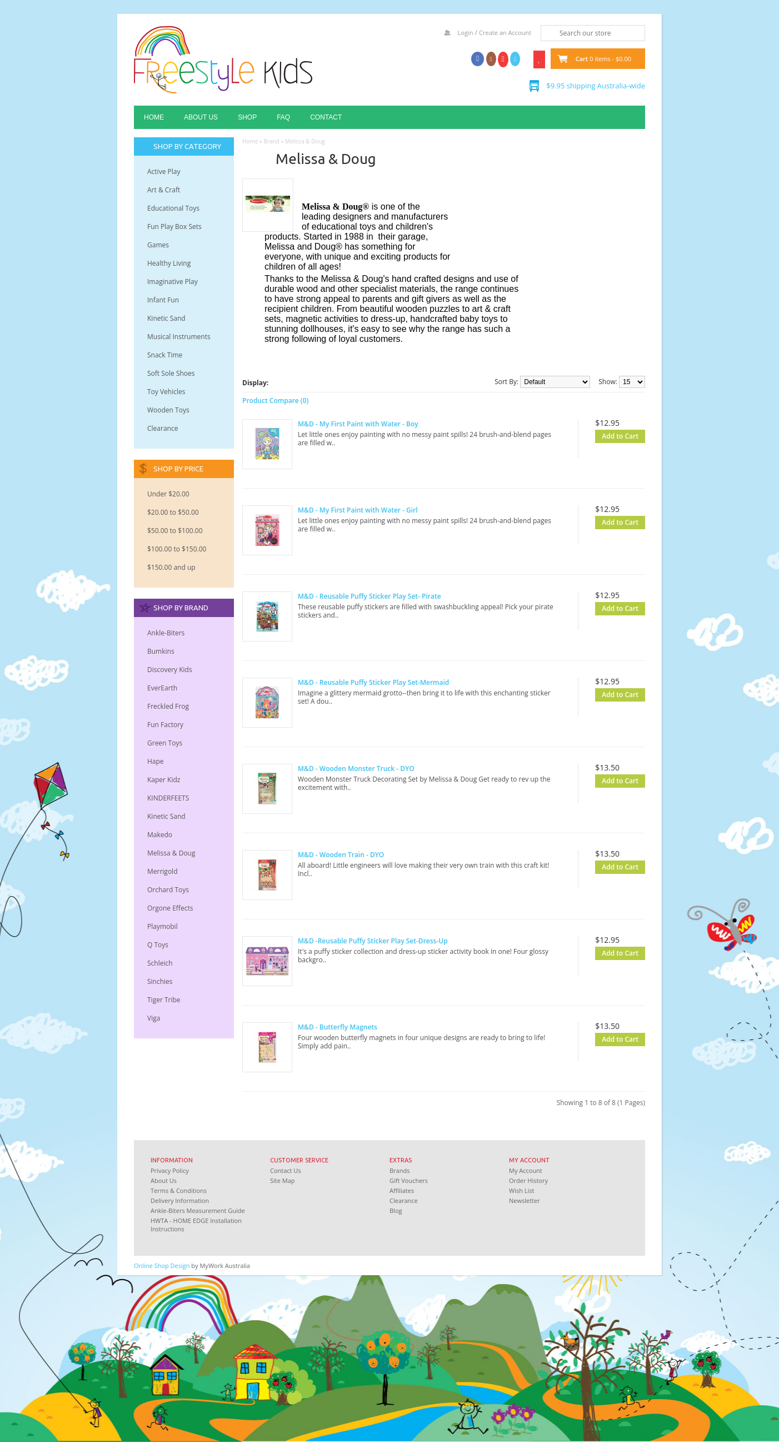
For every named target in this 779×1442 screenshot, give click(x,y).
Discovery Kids (169, 669)
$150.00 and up (171, 567)
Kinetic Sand (166, 318)
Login (465, 32)
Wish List (521, 1190)
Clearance (162, 428)
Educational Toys (173, 208)
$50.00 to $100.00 (175, 530)
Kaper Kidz (163, 779)
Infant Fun (163, 300)
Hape (155, 761)
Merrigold (162, 871)
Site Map (282, 1180)
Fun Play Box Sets (174, 226)
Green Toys (164, 743)
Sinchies (160, 981)
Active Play (163, 171)
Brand (271, 141)
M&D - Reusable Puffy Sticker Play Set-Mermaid (373, 682)
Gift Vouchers (409, 1180)
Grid (278, 382)
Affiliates (402, 1190)
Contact (326, 117)
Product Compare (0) (275, 400)
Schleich (160, 963)
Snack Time (164, 355)
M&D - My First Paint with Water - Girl (358, 510)
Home (154, 117)
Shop (247, 117)
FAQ (283, 117)
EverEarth (162, 688)
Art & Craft (163, 190)
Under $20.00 (168, 494)
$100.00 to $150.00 (176, 549)
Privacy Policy (170, 1170)
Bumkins (160, 651)
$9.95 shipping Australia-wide (595, 86)
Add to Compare (620, 451)
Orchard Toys (168, 889)
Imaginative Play (172, 281)
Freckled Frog (168, 706)
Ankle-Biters (165, 633)
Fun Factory (165, 724)
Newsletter (524, 1200)
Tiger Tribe (164, 1000)
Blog (396, 1210)
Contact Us (285, 1170)
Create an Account (505, 32)
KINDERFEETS (168, 798)
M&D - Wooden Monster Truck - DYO (356, 768)
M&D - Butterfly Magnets (337, 1027)
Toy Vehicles (166, 391)
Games (158, 245)
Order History (528, 1180)
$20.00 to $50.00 (173, 512)
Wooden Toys (168, 410)
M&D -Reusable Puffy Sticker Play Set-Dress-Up (373, 941)
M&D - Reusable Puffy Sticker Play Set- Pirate (369, 596)
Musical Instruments (179, 336)
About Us (201, 117)
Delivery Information (180, 1200)
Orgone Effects (170, 908)
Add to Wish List (602, 451)
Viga (153, 1018)
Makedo (159, 834)
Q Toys (157, 944)
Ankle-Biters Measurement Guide (198, 1210)
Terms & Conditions (179, 1190)
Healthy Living (169, 263)
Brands (400, 1170)
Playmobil (162, 926)
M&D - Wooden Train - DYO (341, 854)
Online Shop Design (162, 1265)
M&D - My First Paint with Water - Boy (358, 424)
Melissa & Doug (171, 853)
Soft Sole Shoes (171, 373)
